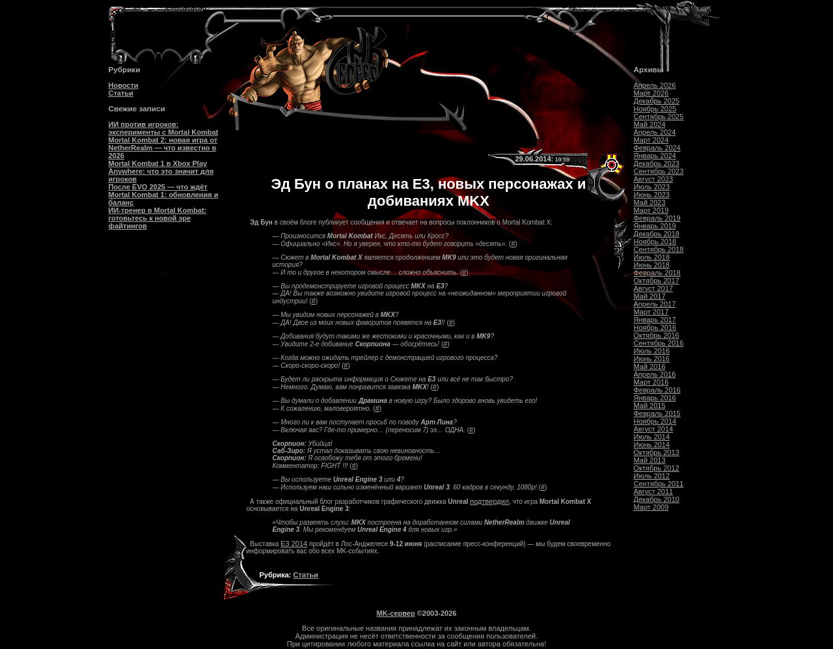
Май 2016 (650, 366)
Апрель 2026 (655, 85)
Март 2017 (651, 312)
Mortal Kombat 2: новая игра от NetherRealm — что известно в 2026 (163, 147)
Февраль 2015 (657, 413)
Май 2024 (650, 124)
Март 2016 (651, 382)
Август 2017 (654, 288)
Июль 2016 (652, 351)
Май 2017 (650, 296)
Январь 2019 (655, 226)
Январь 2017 (655, 320)
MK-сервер (396, 613)
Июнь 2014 (652, 445)
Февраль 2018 (657, 273)
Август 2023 (654, 179)
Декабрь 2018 (656, 234)
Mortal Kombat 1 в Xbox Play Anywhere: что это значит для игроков (161, 171)
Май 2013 (650, 460)
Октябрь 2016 (656, 335)
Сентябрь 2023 (659, 171)
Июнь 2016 (652, 359)
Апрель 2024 (655, 132)
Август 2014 (654, 429)
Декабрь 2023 (656, 163)
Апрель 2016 (655, 374)
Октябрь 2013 (656, 452)
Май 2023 (650, 202)
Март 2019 (651, 210)
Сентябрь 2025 (659, 116)
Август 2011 (654, 491)
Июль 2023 (652, 187)
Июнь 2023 (652, 195)
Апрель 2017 (655, 304)
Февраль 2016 (657, 390)
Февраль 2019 (657, 218)
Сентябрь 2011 (659, 484)
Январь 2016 (655, 398)
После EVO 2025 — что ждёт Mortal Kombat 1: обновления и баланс (164, 194)
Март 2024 (651, 140)
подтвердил (489, 501)
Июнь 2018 (652, 265)
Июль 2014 (652, 437)
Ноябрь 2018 (655, 241)
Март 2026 (651, 93)
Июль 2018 (652, 257)
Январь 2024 (655, 155)
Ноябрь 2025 (655, 109)
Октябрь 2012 (656, 468)
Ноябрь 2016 (655, 327)
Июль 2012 (652, 476)
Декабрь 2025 (656, 101)
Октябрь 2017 (656, 280)
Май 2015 (650, 405)
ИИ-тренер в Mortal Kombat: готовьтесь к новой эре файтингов (158, 218)
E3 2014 (293, 543)
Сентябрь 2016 (659, 343)
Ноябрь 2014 (655, 421)
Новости (124, 85)
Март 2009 (651, 507)
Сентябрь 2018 (659, 249)
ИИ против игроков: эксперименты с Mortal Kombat (164, 128)
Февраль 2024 (657, 148)
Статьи (121, 93)
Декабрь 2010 (656, 499)
